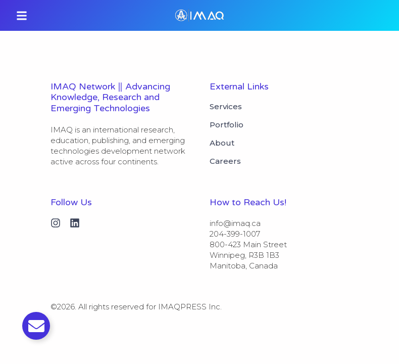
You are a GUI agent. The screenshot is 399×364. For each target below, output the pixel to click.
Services (226, 106)
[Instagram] (56, 223)
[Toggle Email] (36, 326)
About (222, 143)
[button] (21, 15)
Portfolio (226, 124)
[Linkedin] (75, 223)
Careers (225, 161)
